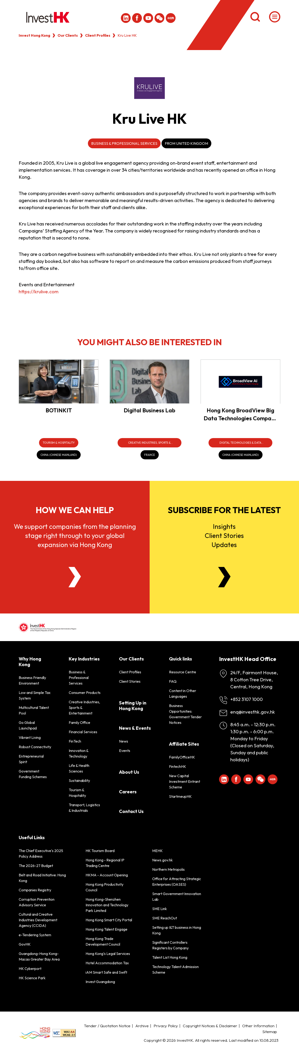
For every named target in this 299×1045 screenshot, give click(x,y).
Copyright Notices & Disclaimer (210, 1025)
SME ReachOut (164, 918)
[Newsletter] (224, 577)
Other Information (258, 1025)
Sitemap (269, 1031)
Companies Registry (35, 890)
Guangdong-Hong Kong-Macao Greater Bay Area (39, 956)
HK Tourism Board (100, 850)
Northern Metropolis (168, 869)
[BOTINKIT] (58, 382)
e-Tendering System (35, 935)
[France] (149, 455)
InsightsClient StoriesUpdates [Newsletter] (224, 535)
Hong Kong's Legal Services (108, 953)
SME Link (159, 908)
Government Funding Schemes (33, 774)
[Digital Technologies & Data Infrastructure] (240, 442)
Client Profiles (97, 35)
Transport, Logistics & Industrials (84, 807)
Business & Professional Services (124, 143)
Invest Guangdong (100, 981)
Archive (142, 1025)
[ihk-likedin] (126, 18)
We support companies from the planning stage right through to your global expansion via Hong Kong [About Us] (75, 535)
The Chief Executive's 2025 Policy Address (41, 853)
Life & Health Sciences (79, 768)
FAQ (173, 681)
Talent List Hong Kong (169, 957)
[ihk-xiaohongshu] (171, 18)
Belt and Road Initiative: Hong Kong (42, 878)
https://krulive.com (38, 291)
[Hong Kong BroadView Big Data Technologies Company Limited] (240, 382)
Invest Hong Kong (34, 35)
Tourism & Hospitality (77, 792)
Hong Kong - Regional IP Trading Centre (105, 863)
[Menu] (274, 16)
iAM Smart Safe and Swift (106, 972)
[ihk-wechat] (159, 18)
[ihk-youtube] (148, 18)
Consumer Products (85, 692)
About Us (129, 772)
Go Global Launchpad (28, 725)
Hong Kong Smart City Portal (109, 920)
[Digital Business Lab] (149, 382)
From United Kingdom (186, 143)
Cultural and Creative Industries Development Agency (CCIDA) (38, 920)
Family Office (79, 722)
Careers (128, 792)
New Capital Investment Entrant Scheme (184, 781)
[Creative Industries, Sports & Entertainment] (149, 442)
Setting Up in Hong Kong (132, 705)
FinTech (75, 741)
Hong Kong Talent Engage (106, 929)
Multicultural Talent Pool (34, 710)
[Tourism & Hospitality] (58, 442)
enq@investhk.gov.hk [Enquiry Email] (252, 712)
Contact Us (131, 811)
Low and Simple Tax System (34, 695)
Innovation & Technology (78, 753)
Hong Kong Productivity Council (104, 887)
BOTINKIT (59, 410)
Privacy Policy (166, 1025)
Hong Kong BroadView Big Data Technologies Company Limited (240, 418)
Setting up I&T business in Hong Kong (176, 930)
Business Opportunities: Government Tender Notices (185, 714)
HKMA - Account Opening (107, 875)
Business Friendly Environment (32, 680)
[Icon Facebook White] (137, 18)
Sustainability (79, 780)
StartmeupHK (180, 796)
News (123, 741)
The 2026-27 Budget (36, 865)
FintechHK (177, 766)
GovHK (25, 944)
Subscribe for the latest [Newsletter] (224, 510)
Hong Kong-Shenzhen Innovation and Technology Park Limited (107, 905)
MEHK (157, 850)
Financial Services (83, 731)
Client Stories (129, 681)
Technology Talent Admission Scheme (175, 969)
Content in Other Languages (182, 693)
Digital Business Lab (149, 410)
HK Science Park (32, 978)
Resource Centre (182, 672)
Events (124, 750)
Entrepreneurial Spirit (31, 759)
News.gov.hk (162, 860)
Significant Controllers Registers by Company (170, 945)
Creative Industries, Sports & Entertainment (84, 707)
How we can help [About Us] (75, 510)
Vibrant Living (30, 737)
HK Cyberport (30, 968)
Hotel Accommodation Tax (107, 963)
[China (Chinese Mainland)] (59, 455)
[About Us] (74, 577)
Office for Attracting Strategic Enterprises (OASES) (176, 881)
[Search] (255, 16)
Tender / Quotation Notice (107, 1025)
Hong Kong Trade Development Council (103, 941)
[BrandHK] (34, 1033)
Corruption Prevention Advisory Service (36, 902)
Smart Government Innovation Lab (176, 896)
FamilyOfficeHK (182, 757)
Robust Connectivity (35, 746)
